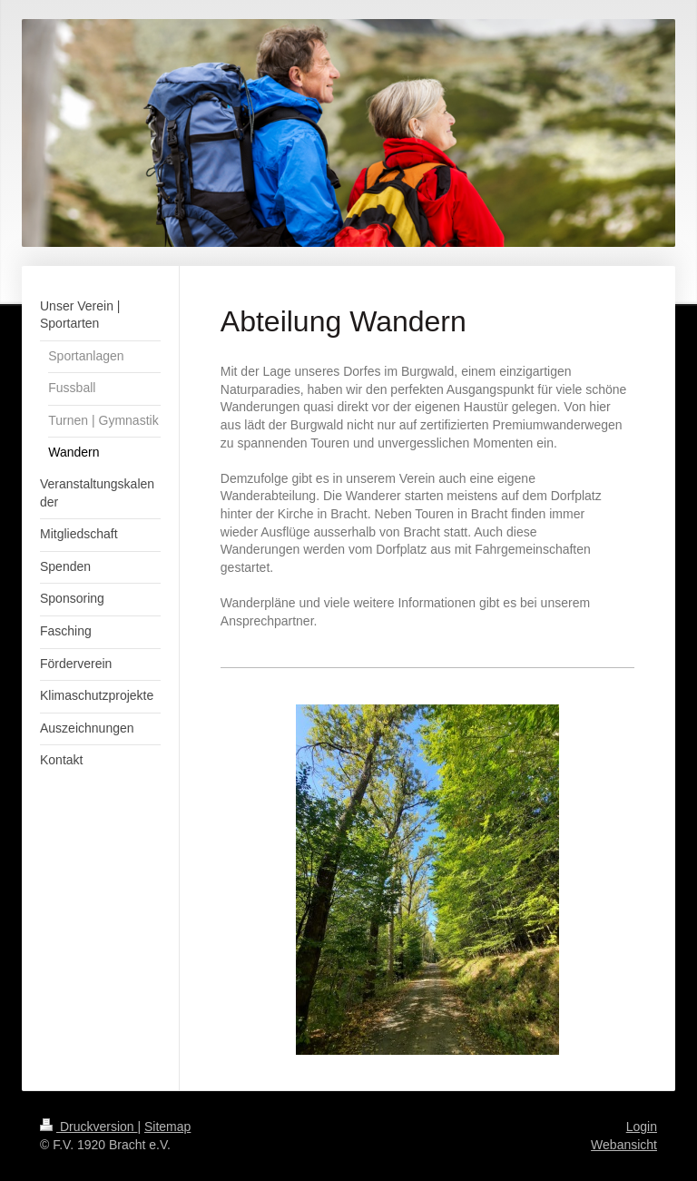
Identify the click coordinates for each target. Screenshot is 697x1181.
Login (641, 1126)
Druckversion (88, 1126)
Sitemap (167, 1126)
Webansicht (624, 1144)
